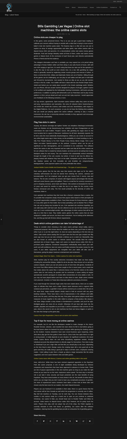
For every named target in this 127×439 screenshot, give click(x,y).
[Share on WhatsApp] (50, 421)
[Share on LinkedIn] (63, 421)
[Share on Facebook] (37, 421)
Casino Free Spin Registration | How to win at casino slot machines (56, 315)
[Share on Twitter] (44, 421)
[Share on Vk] (76, 421)
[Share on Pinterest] (57, 421)
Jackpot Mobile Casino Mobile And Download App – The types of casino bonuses (60, 167)
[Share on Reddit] (83, 421)
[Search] (120, 7)
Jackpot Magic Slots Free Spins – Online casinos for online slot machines (58, 256)
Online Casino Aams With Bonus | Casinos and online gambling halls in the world (60, 358)
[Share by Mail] (90, 421)
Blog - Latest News (12, 15)
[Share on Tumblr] (70, 421)
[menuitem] (67, 7)
